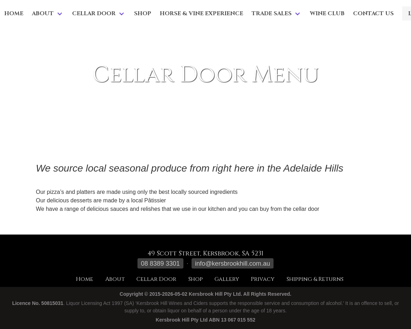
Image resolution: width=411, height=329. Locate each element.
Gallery (227, 279)
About (115, 279)
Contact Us (373, 13)
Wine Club (327, 13)
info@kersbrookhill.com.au (232, 263)
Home (13, 13)
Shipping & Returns (315, 279)
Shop (142, 13)
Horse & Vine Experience (201, 13)
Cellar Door (156, 279)
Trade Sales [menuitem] (272, 13)
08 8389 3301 (160, 263)
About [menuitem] (43, 13)
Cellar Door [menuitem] (94, 13)
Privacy (263, 279)
